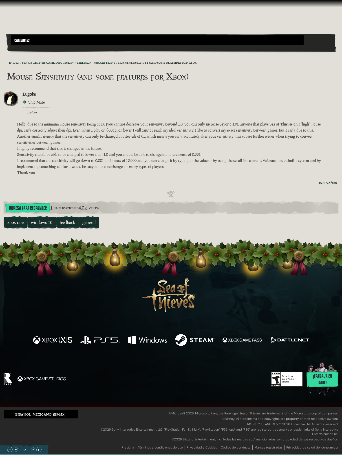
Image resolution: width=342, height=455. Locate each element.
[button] (157, 40)
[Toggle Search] (23, 48)
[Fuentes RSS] (6, 62)
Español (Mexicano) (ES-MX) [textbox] (40, 414)
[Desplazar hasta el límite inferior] (39, 449)
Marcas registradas (268, 447)
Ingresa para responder (28, 208)
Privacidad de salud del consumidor (312, 447)
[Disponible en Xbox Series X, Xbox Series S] (53, 340)
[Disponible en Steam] (195, 340)
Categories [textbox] (22, 40)
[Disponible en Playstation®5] (100, 340)
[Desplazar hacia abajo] (33, 449)
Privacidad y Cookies (202, 447)
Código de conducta (236, 447)
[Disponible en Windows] (147, 340)
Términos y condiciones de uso (160, 447)
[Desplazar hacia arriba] (15, 449)
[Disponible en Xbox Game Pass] (242, 340)
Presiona (128, 447)
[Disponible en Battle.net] (289, 340)
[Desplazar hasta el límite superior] (10, 449)
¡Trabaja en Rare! (322, 379)
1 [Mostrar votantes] (316, 93)
